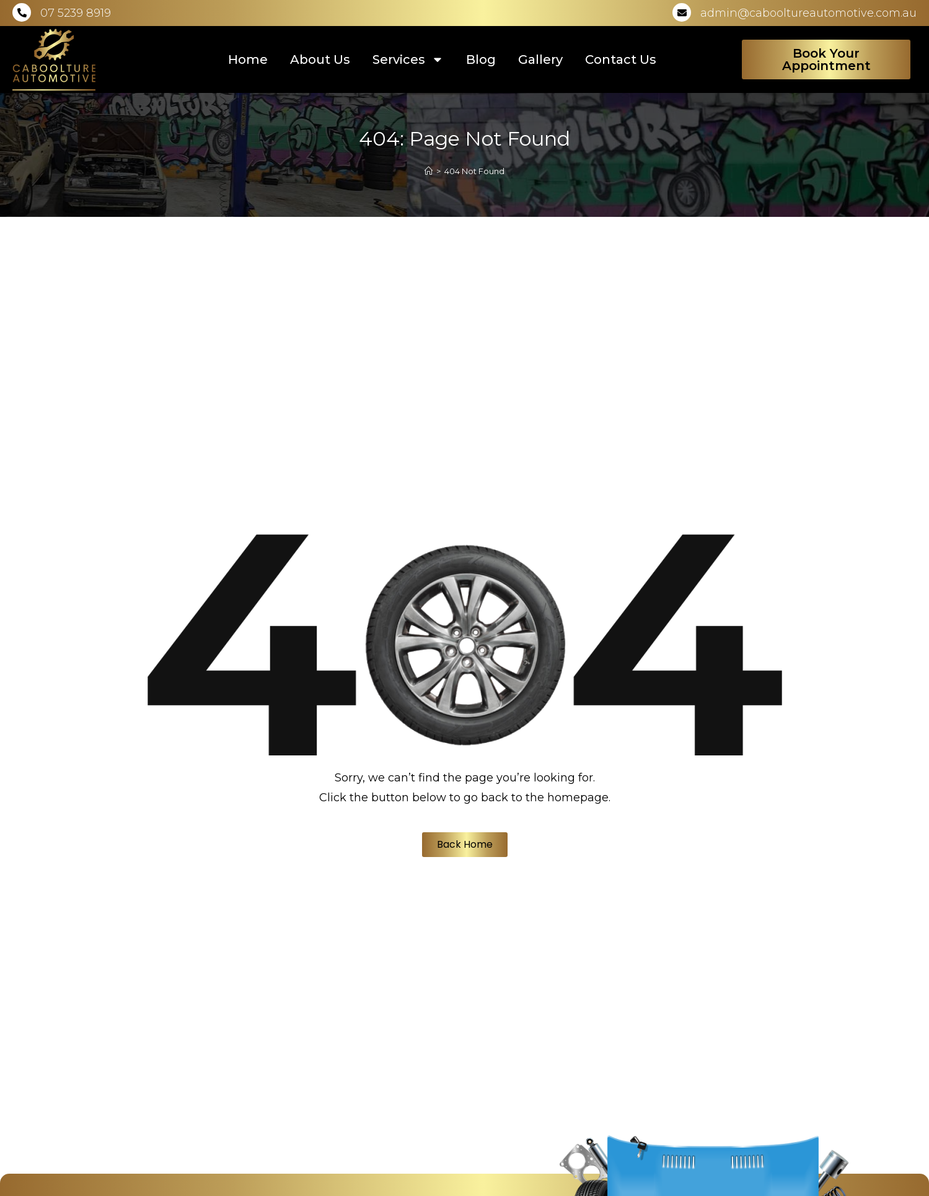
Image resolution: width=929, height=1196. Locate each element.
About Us (320, 59)
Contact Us (620, 59)
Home (248, 59)
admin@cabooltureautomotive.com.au (808, 13)
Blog (481, 59)
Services (408, 59)
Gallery (540, 59)
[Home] (429, 171)
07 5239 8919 (75, 13)
